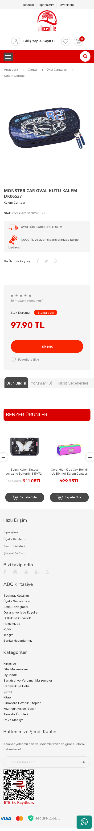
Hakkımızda (12, 623)
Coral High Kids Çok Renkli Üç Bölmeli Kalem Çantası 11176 (69, 472)
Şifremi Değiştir (15, 553)
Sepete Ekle (24, 497)
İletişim (8, 635)
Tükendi (47, 346)
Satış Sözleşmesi (16, 607)
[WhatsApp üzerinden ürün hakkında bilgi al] (84, 822)
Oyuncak (10, 675)
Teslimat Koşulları (16, 595)
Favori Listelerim (15, 546)
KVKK (7, 629)
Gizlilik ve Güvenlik (17, 618)
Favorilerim (66, 5)
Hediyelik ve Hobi (16, 686)
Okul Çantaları (56, 69)
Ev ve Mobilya (14, 720)
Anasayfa (11, 69)
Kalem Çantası (14, 75)
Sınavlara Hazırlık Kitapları (22, 703)
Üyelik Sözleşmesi (17, 601)
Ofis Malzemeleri (16, 669)
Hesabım (28, 5)
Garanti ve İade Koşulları (21, 612)
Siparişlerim (46, 5)
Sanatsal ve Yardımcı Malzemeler (28, 680)
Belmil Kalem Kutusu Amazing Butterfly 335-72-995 (24, 472)
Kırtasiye (10, 663)
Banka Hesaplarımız (18, 640)
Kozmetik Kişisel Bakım (20, 708)
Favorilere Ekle (25, 359)
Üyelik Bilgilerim (15, 539)
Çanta (32, 69)
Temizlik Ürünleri (16, 714)
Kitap (7, 697)
